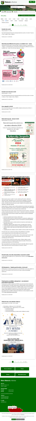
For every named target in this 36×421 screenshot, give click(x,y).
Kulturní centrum (5, 22)
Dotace (7, 375)
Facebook (21, 20)
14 (23, 361)
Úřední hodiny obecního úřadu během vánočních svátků (16, 254)
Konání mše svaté (6, 29)
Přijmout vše (13, 419)
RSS (18, 15)
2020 (22, 18)
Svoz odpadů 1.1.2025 (7, 106)
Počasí (22, 369)
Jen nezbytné (18, 419)
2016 (6, 18)
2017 (10, 18)
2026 (16, 20)
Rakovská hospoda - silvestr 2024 (10, 119)
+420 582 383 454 (5, 398)
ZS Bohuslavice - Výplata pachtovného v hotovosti (14, 267)
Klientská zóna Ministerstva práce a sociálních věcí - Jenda (17, 43)
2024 (7, 20)
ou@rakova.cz (3, 403)
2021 (27, 18)
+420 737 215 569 (4, 399)
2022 (31, 18)
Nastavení (23, 419)
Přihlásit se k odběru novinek (28, 15)
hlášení (26, 20)
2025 (12, 20)
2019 (18, 18)
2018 (14, 18)
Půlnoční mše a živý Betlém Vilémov (11, 301)
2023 (3, 20)
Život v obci (9, 11)
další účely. (22, 414)
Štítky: (2, 18)
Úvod (3, 11)
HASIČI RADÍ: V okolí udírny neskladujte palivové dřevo (15, 176)
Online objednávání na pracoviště (10, 292)
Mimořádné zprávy (23, 375)
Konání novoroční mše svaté (9, 91)
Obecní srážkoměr (8, 369)
